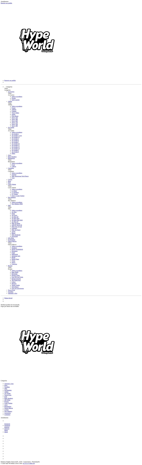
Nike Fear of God (17, 226)
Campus (14, 111)
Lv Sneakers (15, 192)
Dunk (13, 213)
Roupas (10, 265)
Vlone (13, 261)
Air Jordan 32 (16, 143)
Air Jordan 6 (15, 152)
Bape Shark (15, 272)
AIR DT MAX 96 (17, 225)
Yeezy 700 (15, 124)
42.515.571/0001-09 (29, 463)
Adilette (14, 109)
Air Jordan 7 (15, 142)
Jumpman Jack (16, 256)
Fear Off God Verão (17, 277)
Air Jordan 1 (15, 134)
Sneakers (14, 248)
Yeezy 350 (15, 117)
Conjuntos (11, 168)
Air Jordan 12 (16, 137)
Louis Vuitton (12, 184)
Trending (10, 291)
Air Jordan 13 (16, 147)
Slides (13, 153)
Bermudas (14, 274)
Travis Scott (11, 290)
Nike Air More (16, 223)
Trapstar (14, 174)
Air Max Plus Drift (17, 220)
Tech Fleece (15, 287)
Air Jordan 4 (15, 140)
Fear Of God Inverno (18, 288)
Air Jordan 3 (15, 139)
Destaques (15, 251)
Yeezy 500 (15, 121)
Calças (13, 282)
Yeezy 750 (15, 122)
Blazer (13, 233)
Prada (13, 252)
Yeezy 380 (15, 119)
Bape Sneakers (12, 157)
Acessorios (11, 91)
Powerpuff (15, 236)
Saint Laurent (15, 100)
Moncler (14, 283)
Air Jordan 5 (15, 150)
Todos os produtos (17, 96)
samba (13, 114)
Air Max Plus (15, 218)
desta (9, 181)
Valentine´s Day (12, 293)
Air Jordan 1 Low (17, 135)
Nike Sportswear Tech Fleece (20, 176)
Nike (9, 205)
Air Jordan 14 (16, 148)
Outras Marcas (12, 241)
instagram (7, 424)
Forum (13, 108)
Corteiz (10, 179)
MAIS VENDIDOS (17, 249)
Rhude (13, 257)
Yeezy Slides (15, 113)
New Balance (12, 197)
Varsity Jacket (16, 285)
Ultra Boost (15, 116)
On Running (11, 239)
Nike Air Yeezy (16, 230)
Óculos (14, 98)
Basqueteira (11, 158)
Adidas (10, 101)
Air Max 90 (15, 217)
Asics (9, 155)
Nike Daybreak (16, 235)
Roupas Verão (16, 275)
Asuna (13, 231)
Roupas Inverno (16, 278)
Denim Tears (15, 259)
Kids (9, 183)
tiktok (6, 430)
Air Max (14, 212)
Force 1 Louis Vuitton (18, 196)
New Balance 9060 (17, 204)
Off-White (11, 238)
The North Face (16, 280)
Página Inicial (8, 298)
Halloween (15, 254)
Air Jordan (11, 127)
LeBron (14, 166)
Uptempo (14, 228)
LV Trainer (15, 194)
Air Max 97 (15, 222)
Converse (14, 264)
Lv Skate (14, 191)
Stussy (13, 262)
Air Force (14, 215)
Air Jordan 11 (15, 145)
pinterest (6, 427)
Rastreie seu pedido (6, 3)
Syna (13, 178)
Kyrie (13, 165)
